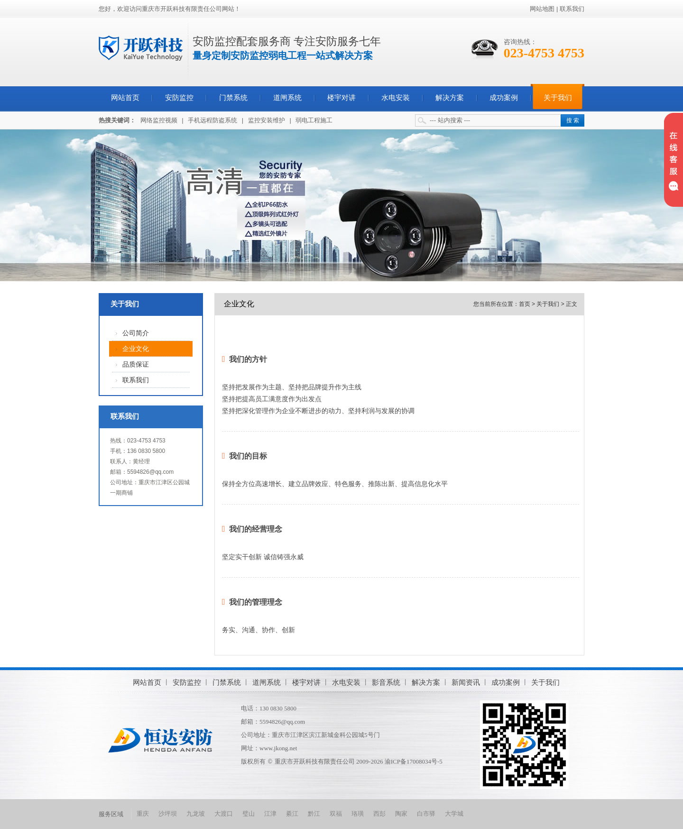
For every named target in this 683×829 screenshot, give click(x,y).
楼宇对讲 (341, 97)
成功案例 (503, 97)
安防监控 (179, 97)
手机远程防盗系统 (212, 120)
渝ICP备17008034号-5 (414, 761)
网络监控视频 (158, 120)
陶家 (401, 813)
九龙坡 (195, 813)
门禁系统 (233, 97)
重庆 (143, 813)
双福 (336, 813)
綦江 (292, 813)
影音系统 (386, 682)
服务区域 (111, 814)
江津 (270, 813)
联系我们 (572, 8)
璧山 (248, 813)
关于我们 (558, 97)
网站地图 (542, 8)
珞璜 (357, 813)
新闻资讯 (466, 682)
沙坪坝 (167, 813)
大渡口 (223, 813)
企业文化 (135, 348)
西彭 (379, 813)
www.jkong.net (278, 748)
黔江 (314, 813)
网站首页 (125, 97)
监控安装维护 (266, 120)
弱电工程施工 (313, 120)
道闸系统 (287, 97)
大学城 (454, 813)
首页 (524, 304)
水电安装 (395, 97)
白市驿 (426, 813)
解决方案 (449, 97)
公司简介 (135, 333)
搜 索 (572, 120)
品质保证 (135, 364)
